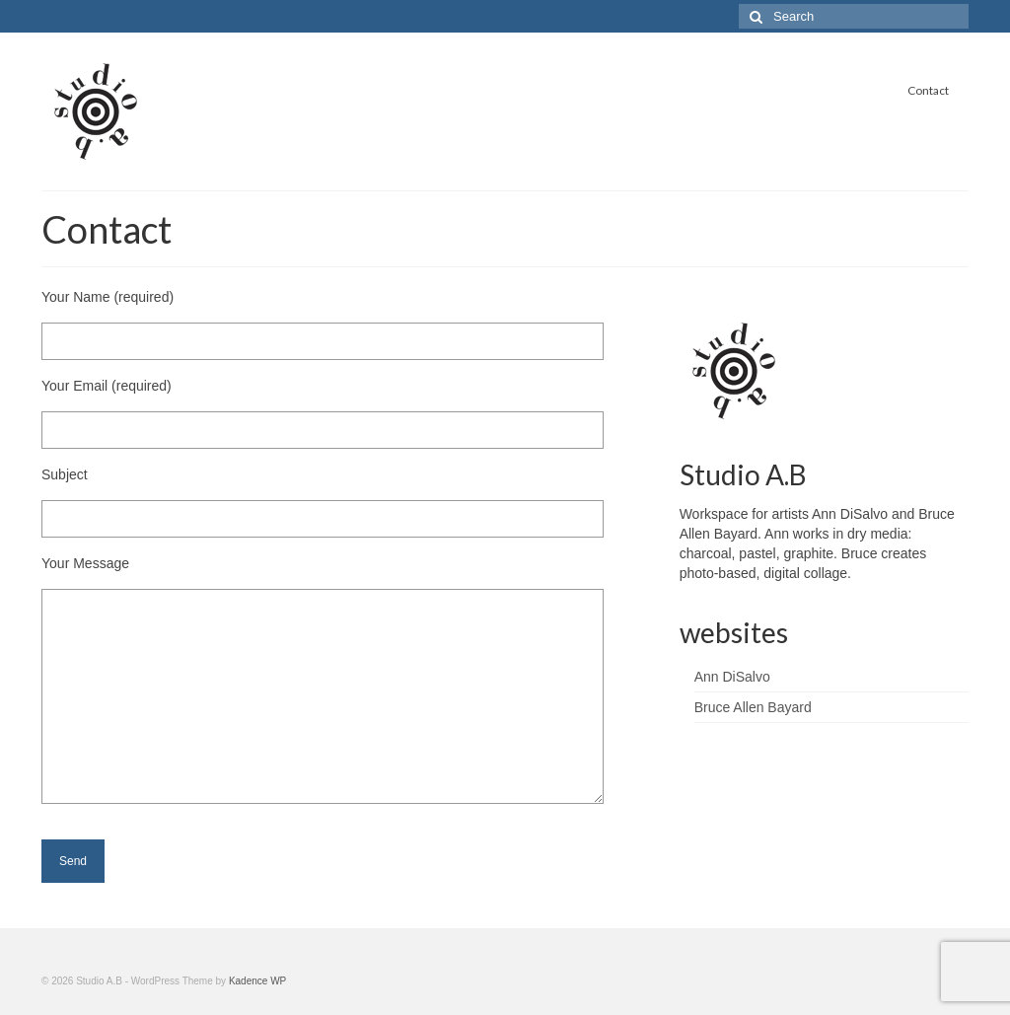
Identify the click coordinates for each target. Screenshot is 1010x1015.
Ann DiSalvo (732, 677)
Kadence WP (257, 981)
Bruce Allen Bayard (753, 707)
